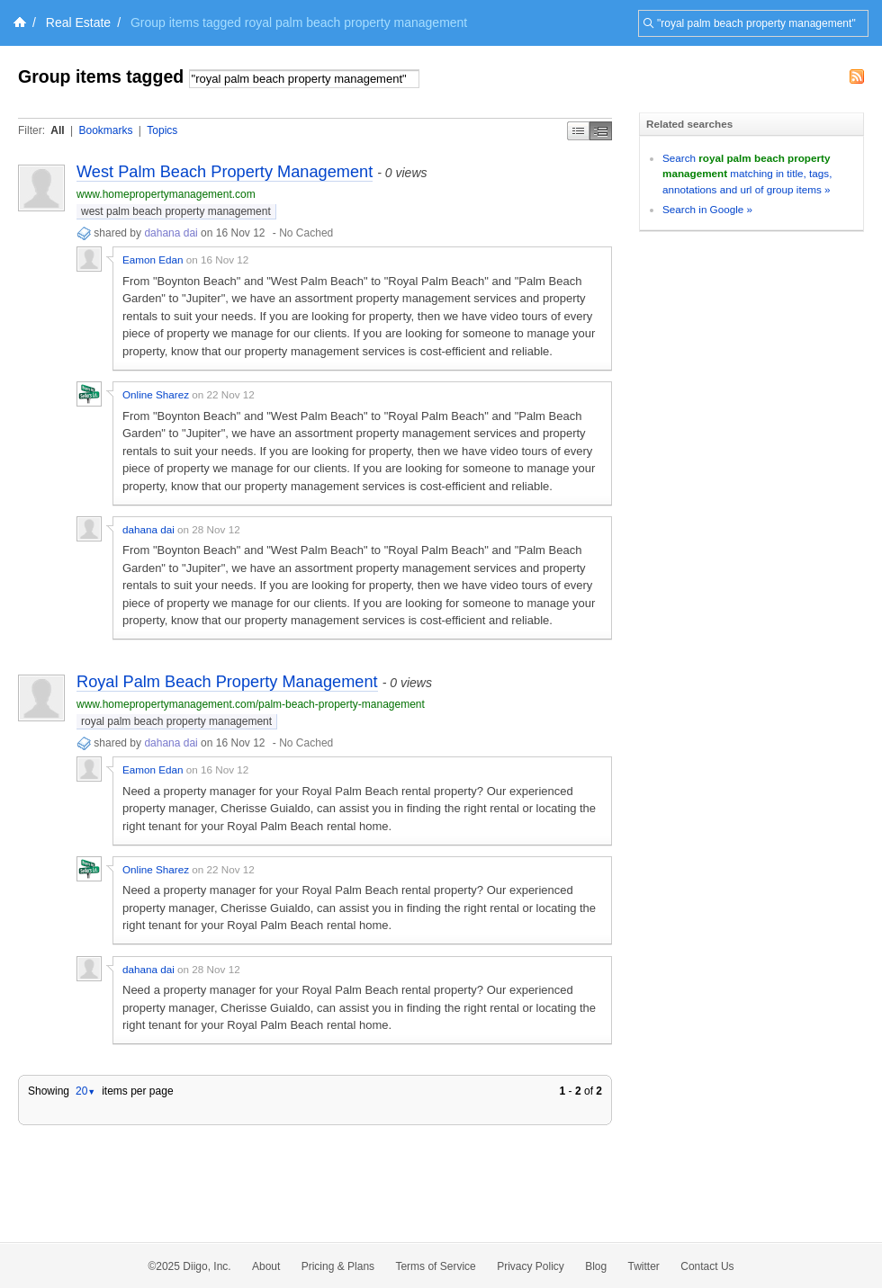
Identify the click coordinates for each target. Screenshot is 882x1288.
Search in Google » (707, 209)
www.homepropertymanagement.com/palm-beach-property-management (250, 704)
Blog (596, 1266)
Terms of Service (435, 1266)
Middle (601, 130)
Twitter (644, 1266)
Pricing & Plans (338, 1266)
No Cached (306, 233)
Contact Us (707, 1266)
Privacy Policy (530, 1266)
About (266, 1266)
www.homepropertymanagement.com (166, 194)
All (57, 130)
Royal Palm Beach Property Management (227, 682)
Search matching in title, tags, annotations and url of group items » (747, 173)
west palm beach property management (176, 211)
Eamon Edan (153, 259)
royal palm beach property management (176, 721)
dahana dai (170, 233)
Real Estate (78, 22)
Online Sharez (155, 394)
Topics (162, 130)
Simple (578, 130)
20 (85, 1091)
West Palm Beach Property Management (224, 172)
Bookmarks (105, 130)
